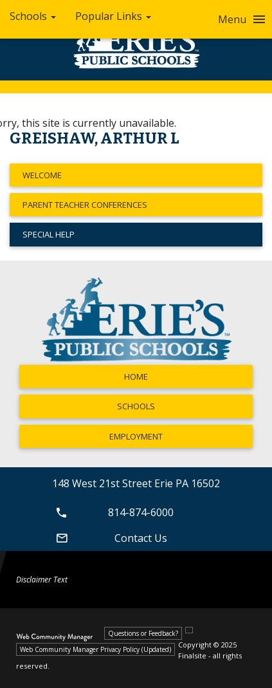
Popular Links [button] (113, 16)
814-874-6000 (113, 512)
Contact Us (109, 538)
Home (136, 376)
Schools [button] (33, 16)
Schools (136, 406)
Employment (136, 436)
